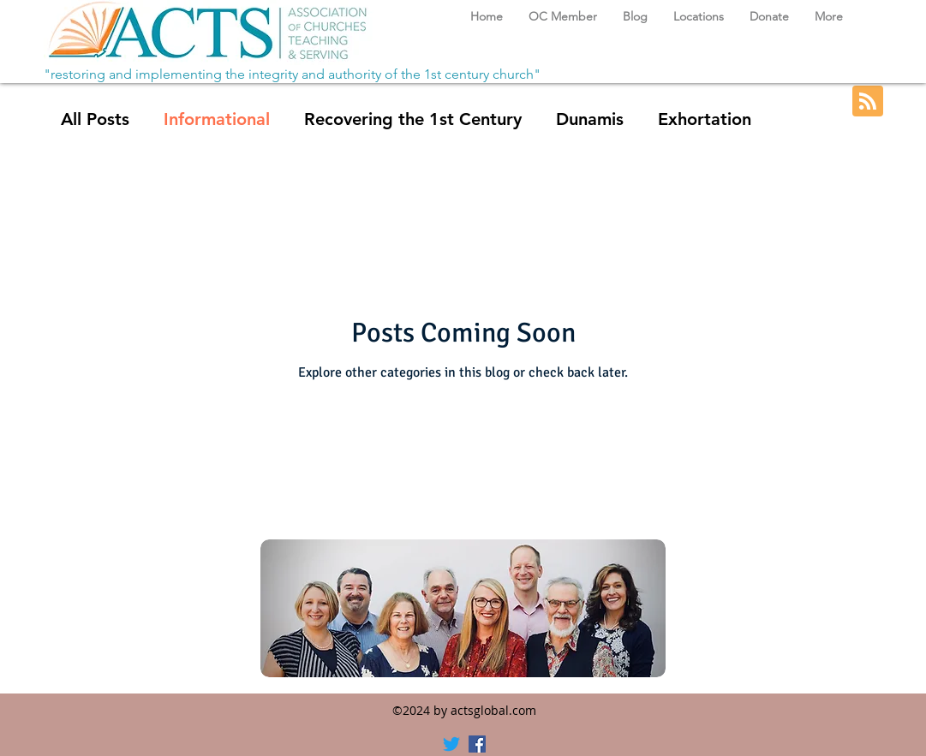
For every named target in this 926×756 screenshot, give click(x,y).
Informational (217, 119)
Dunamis (590, 119)
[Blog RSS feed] (867, 102)
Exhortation (704, 119)
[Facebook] (477, 744)
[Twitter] (451, 744)
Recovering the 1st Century (413, 119)
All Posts (95, 119)
